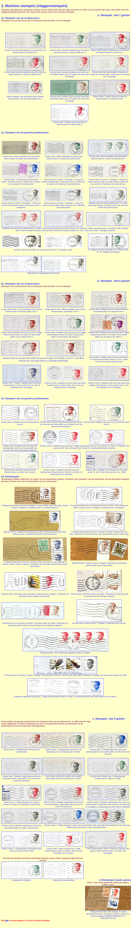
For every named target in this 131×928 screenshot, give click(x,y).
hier (7, 920)
